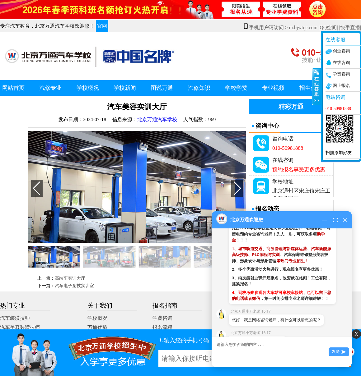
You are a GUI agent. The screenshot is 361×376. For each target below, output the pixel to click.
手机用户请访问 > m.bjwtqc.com (281, 27)
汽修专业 (50, 88)
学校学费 (236, 88)
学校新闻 (125, 88)
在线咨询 (282, 160)
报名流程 (162, 327)
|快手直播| (350, 27)
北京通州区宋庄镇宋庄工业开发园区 (301, 192)
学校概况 (88, 88)
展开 (316, 86)
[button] (237, 188)
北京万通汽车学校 (157, 119)
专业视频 (273, 88)
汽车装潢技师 (15, 318)
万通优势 (97, 327)
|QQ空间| (328, 27)
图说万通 (162, 88)
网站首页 (13, 88)
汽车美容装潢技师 (20, 327)
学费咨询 (162, 318)
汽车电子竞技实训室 (74, 285)
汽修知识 (199, 88)
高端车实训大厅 (70, 278)
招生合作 (310, 88)
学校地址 (282, 182)
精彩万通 (291, 106)
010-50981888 (287, 148)
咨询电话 (282, 139)
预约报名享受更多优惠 (298, 169)
